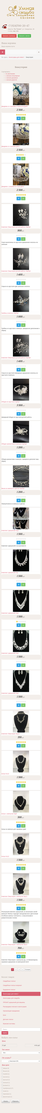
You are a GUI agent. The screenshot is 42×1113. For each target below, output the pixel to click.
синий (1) (5, 1091)
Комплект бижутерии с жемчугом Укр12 (14, 944)
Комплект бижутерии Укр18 (10, 734)
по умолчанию (10, 74)
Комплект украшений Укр (10, 572)
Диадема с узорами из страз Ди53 (13, 186)
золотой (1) (5, 1077)
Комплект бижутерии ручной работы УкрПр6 (16, 358)
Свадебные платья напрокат (12, 985)
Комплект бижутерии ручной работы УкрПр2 (16, 227)
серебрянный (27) (7, 1088)
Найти (5, 1033)
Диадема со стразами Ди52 (10, 146)
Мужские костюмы (9, 1023)
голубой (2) (5, 1074)
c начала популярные (13, 76)
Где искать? (6, 1058)
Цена (4, 1041)
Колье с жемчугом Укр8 (9, 814)
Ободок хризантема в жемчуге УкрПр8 (14, 444)
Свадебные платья (9, 981)
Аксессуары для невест (16, 57)
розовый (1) (6, 1085)
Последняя (27, 969)
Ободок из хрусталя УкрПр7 (11, 402)
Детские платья (8, 1019)
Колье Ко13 (5, 774)
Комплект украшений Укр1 (10, 530)
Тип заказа (5, 1049)
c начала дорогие (11, 80)
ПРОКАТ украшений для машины (14, 1002)
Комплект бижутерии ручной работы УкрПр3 (16, 271)
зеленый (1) (6, 1082)
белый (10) (5, 1071)
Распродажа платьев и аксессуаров (14, 1006)
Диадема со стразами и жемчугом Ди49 (14, 106)
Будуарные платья (9, 989)
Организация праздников (11, 1011)
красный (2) (6, 1079)
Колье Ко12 (5, 856)
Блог (4, 1015)
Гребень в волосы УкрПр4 (10, 313)
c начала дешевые (12, 78)
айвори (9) (5, 1068)
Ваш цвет (5, 1065)
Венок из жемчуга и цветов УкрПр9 (13, 488)
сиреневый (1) (6, 1094)
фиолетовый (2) (7, 1097)
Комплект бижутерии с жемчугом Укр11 (14, 896)
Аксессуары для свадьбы (11, 998)
